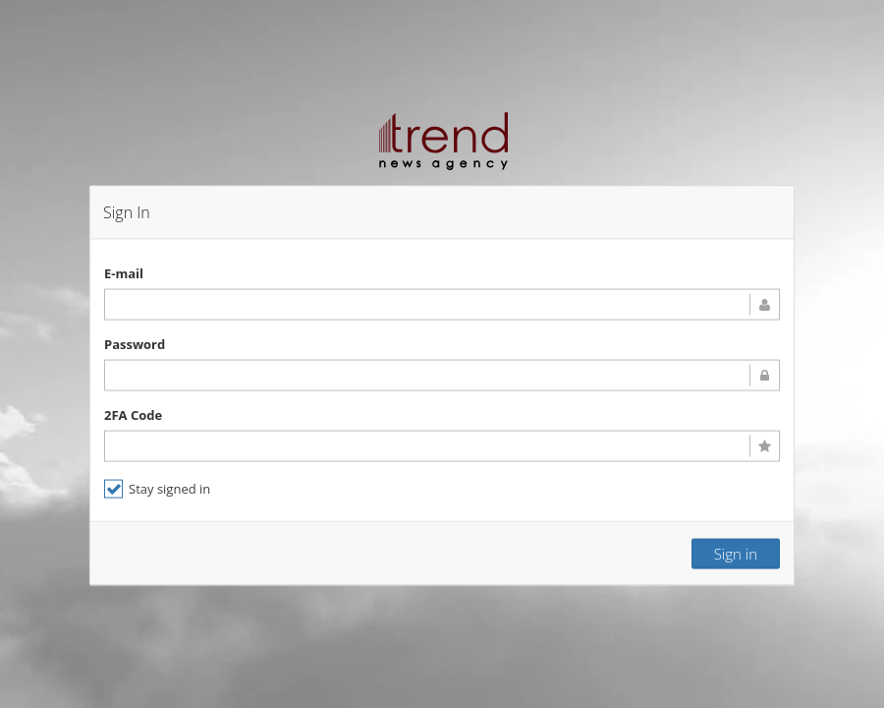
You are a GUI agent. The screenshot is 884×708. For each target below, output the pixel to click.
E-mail (123, 272)
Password (134, 343)
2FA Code (133, 414)
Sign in (735, 552)
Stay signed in (157, 488)
